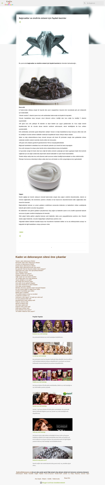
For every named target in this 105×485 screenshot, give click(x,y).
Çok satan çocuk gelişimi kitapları (25, 283)
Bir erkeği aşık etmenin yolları (24, 281)
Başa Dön (67, 478)
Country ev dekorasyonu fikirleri (25, 264)
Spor (87, 473)
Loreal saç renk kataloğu (39, 356)
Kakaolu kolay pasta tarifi (23, 306)
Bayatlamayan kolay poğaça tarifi (25, 300)
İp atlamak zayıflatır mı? (23, 295)
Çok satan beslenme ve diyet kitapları (27, 284)
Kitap (72, 473)
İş (68, 473)
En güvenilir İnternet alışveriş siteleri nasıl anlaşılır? (31, 269)
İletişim (44, 479)
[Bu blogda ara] (95, 3)
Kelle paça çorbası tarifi (22, 308)
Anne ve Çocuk (49, 473)
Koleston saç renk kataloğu (40, 334)
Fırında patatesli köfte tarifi (23, 299)
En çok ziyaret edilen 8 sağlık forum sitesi (28, 289)
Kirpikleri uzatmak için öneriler (24, 275)
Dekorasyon (19, 473)
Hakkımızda (56, 479)
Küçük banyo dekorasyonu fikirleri (25, 266)
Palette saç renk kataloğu (40, 382)
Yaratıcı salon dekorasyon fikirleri (25, 261)
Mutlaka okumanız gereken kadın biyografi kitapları (31, 288)
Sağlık (21, 232)
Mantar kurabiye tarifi (22, 303)
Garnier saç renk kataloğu (40, 406)
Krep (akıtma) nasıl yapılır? (24, 310)
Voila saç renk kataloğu (39, 432)
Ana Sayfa (38, 479)
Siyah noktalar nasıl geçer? (24, 273)
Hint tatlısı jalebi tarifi (22, 305)
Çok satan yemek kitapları (23, 286)
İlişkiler (41, 473)
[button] (20, 22)
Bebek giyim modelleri (22, 292)
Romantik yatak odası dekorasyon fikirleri (28, 262)
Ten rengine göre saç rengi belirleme (26, 278)
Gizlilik (49, 479)
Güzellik (31, 473)
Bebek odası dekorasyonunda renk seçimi (28, 267)
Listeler (65, 473)
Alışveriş (77, 473)
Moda (25, 473)
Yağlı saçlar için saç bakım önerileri (26, 277)
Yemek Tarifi (58, 473)
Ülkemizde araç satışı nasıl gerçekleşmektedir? (29, 270)
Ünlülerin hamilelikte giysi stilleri (25, 291)
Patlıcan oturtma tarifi (22, 302)
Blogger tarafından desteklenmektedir (52, 482)
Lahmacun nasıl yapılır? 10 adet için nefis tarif (29, 297)
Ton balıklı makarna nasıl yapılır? (25, 311)
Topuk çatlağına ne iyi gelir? (24, 280)
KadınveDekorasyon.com (24, 472)
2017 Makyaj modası (22, 272)
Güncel (83, 473)
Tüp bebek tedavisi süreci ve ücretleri (27, 294)
